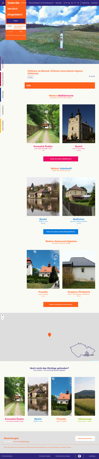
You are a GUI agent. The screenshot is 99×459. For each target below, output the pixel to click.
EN (72, 3)
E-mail (10, 31)
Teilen (21, 31)
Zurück (92, 76)
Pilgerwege (58, 3)
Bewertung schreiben (85, 438)
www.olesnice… (18, 27)
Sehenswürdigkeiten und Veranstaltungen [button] (41, 3)
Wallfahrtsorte (15, 3)
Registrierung (85, 3)
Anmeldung (94, 3)
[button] (49, 335)
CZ (69, 3)
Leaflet (88, 360)
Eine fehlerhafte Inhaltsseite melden (16, 35)
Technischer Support (44, 456)
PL (75, 3)
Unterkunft (24, 3)
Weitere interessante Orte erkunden (60, 304)
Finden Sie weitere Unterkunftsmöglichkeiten (60, 232)
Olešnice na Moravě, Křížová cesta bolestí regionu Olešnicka (55, 72)
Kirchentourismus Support (63, 456)
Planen (16, 20)
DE (78, 3)
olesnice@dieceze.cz (20, 26)
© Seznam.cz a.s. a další (94, 360)
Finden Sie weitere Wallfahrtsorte (60, 159)
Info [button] (65, 3)
